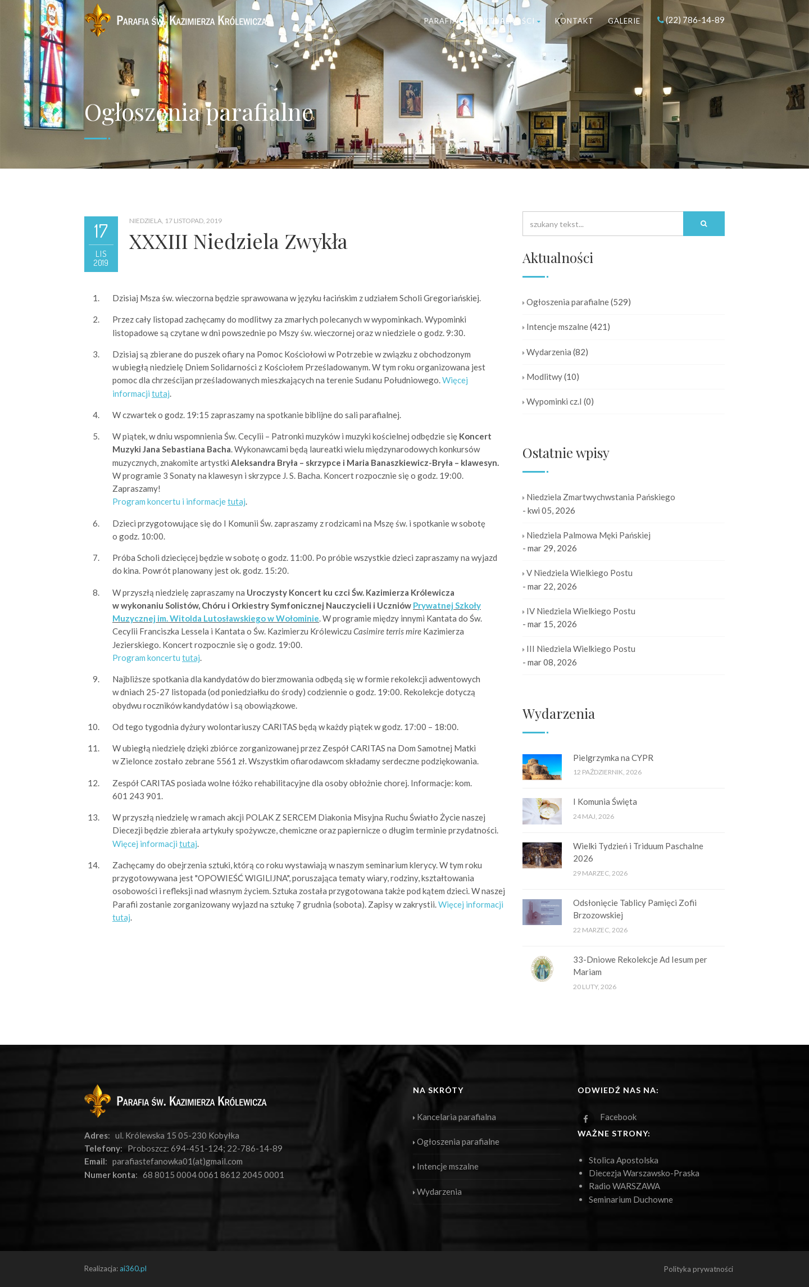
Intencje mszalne (555, 326)
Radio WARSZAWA (624, 1186)
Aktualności (509, 20)
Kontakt (574, 20)
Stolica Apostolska (623, 1160)
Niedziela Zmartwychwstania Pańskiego (598, 497)
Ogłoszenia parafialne (565, 302)
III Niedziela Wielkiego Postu (578, 649)
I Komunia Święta (605, 801)
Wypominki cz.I (552, 401)
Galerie (624, 20)
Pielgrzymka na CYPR (613, 758)
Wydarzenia (546, 352)
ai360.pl (133, 1268)
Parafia (444, 20)
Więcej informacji (154, 844)
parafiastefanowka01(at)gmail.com (177, 1161)
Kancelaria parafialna (454, 1117)
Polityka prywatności (698, 1269)
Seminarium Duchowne (631, 1199)
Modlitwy (542, 376)
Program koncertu (156, 657)
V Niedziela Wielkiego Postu (577, 573)
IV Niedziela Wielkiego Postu (578, 611)
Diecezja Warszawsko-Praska (644, 1173)
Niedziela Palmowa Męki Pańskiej (586, 535)
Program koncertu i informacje (179, 501)
